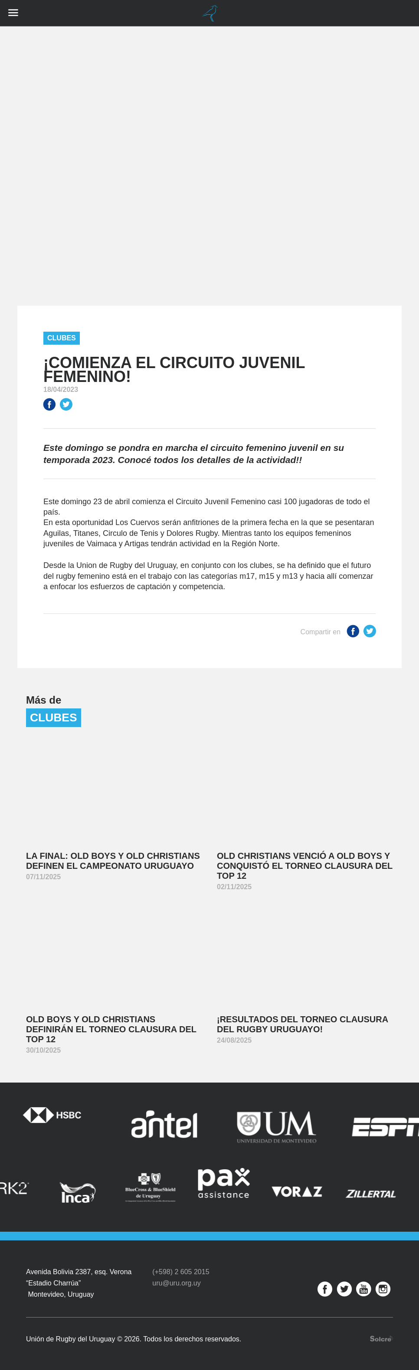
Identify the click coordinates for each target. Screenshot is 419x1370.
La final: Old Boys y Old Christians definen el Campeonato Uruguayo (113, 861)
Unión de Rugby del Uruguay (209, 13)
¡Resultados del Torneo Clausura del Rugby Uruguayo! (302, 1024)
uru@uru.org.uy (176, 1283)
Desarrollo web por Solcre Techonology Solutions (381, 1338)
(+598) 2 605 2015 (180, 1271)
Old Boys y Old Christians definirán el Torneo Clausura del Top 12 (111, 1029)
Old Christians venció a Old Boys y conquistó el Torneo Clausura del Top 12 (305, 866)
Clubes (61, 338)
